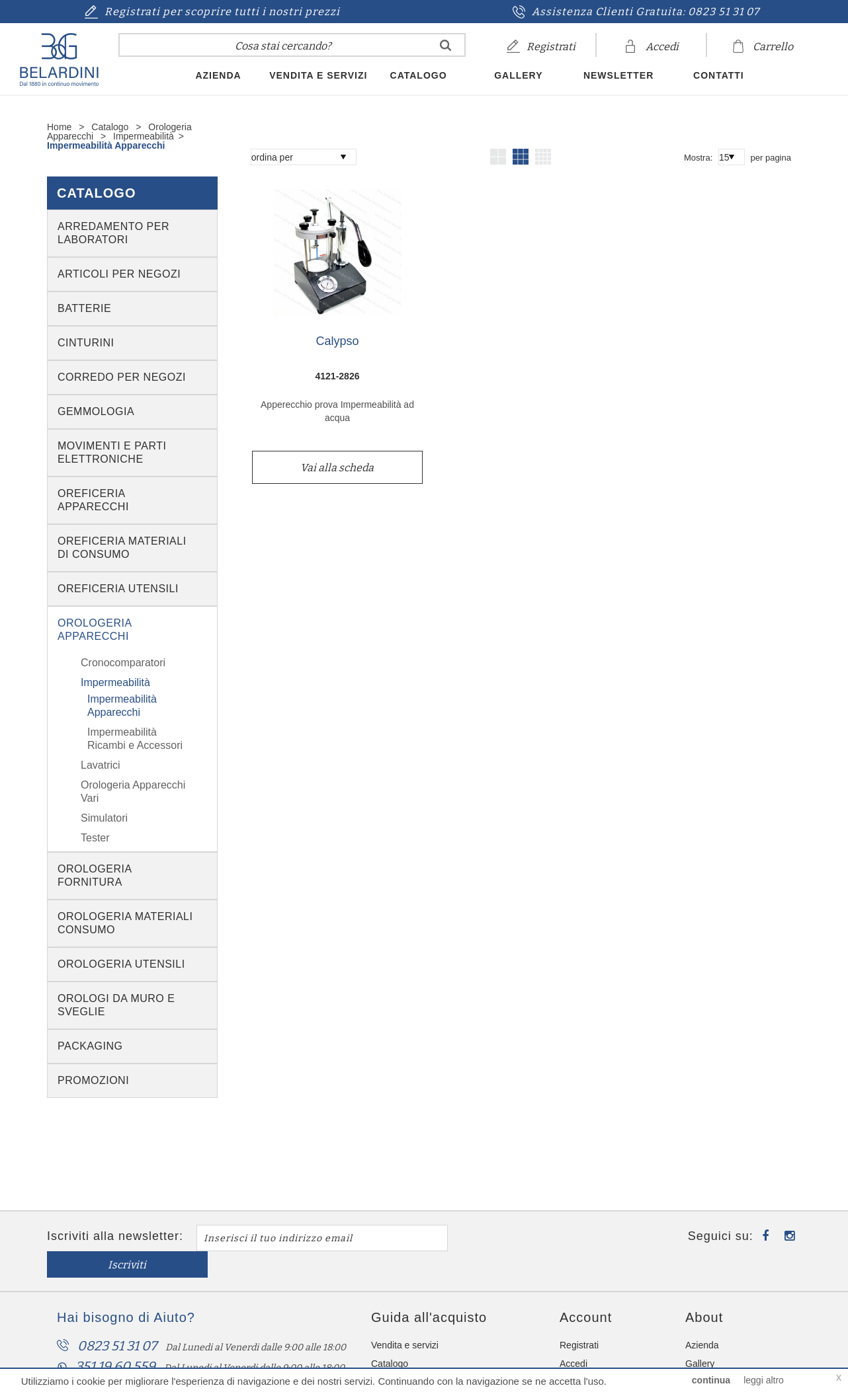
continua (711, 1380)
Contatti (718, 75)
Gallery (518, 75)
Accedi (573, 1337)
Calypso (337, 341)
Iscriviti (514, 1238)
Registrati (579, 1318)
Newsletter (618, 75)
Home (59, 127)
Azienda (218, 75)
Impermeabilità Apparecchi (106, 145)
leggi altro (763, 1380)
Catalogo (418, 75)
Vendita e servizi (318, 75)
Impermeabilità (143, 136)
